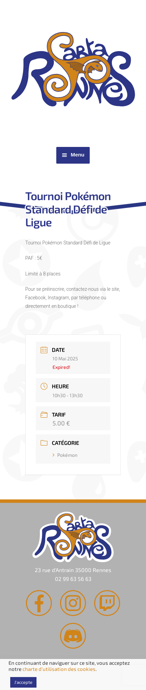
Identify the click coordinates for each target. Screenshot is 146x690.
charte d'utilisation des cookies (59, 669)
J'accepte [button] (23, 682)
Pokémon (65, 455)
